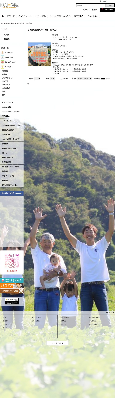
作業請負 (5, 180)
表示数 (31, 78)
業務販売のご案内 (8, 130)
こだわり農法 (6, 107)
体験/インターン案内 (9, 148)
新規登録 (94, 10)
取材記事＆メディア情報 (10, 167)
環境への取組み (7, 157)
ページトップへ (110, 312)
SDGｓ (4, 153)
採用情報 (5, 144)
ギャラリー (6, 134)
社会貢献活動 (6, 162)
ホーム (5, 317)
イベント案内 (6, 121)
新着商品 (63, 321)
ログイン (85, 10)
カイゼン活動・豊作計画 (10, 139)
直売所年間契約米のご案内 (11, 125)
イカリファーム (7, 102)
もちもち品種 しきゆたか (10, 111)
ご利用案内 (92, 321)
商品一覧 (63, 324)
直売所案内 (6, 116)
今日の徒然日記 (65, 317)
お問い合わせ (93, 324)
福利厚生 (5, 171)
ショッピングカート (9, 324)
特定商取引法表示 (94, 317)
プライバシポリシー (9, 176)
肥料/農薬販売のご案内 (10, 185)
